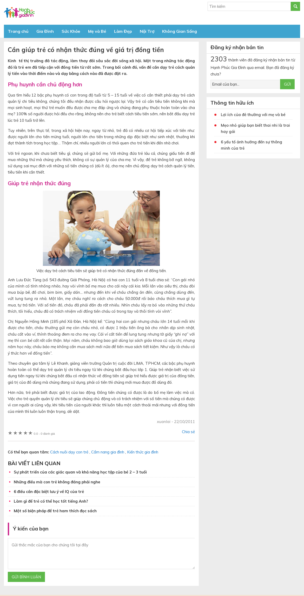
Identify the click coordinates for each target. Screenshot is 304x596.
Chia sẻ (188, 431)
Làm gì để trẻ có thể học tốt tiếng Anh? (51, 501)
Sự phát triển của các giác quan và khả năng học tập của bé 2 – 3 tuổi (80, 472)
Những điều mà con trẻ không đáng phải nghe (57, 481)
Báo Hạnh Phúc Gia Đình (50, 12)
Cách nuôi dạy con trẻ (69, 452)
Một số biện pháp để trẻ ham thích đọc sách (55, 510)
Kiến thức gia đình (142, 452)
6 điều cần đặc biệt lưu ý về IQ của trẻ (49, 491)
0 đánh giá (44, 433)
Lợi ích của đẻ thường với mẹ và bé (253, 114)
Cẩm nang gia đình (107, 452)
